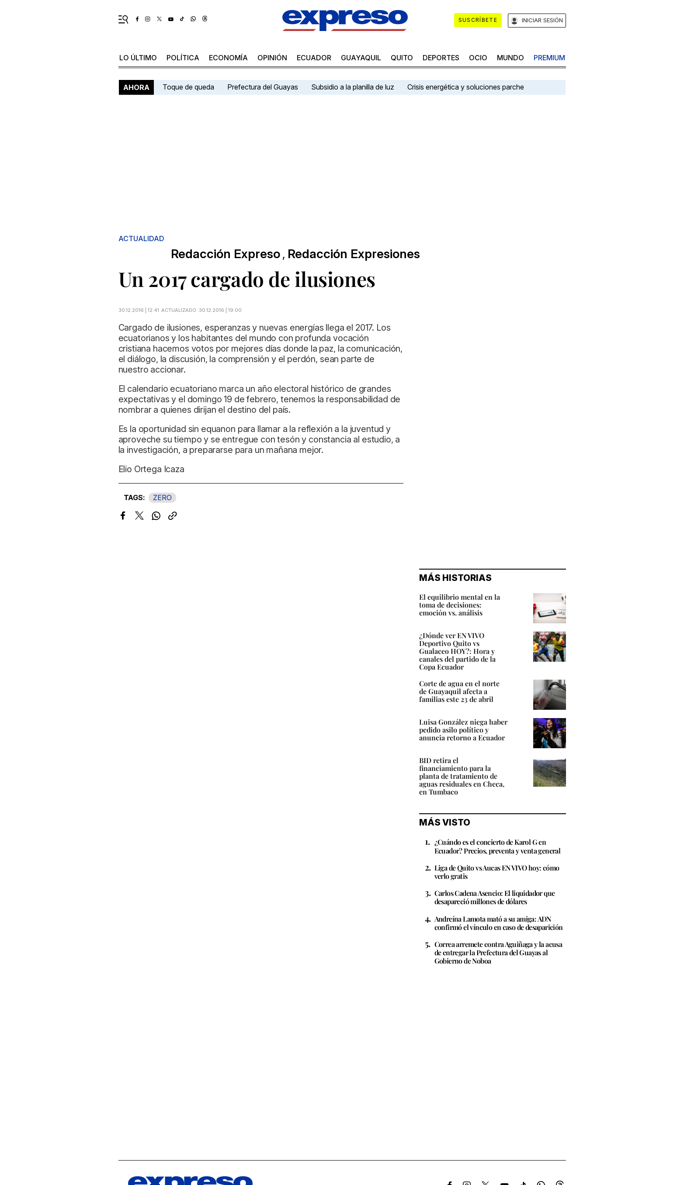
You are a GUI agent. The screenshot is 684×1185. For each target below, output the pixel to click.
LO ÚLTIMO (138, 58)
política (183, 58)
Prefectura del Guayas (262, 87)
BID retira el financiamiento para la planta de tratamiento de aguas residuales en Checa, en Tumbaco (461, 776)
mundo (510, 58)
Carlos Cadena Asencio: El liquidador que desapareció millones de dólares (494, 897)
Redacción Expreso (225, 254)
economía (228, 58)
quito (402, 58)
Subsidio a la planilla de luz (352, 87)
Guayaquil (361, 58)
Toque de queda (188, 87)
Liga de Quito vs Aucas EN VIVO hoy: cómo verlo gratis (496, 872)
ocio (478, 58)
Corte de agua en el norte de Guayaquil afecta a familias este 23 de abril (459, 691)
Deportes (441, 58)
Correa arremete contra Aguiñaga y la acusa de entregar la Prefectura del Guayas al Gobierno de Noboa (498, 952)
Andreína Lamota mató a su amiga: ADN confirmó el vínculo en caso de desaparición (498, 923)
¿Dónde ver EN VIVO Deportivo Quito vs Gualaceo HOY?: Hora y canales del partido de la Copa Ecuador (457, 651)
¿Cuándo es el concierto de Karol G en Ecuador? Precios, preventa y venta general (497, 846)
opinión (272, 58)
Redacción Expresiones (354, 254)
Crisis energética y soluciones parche (465, 87)
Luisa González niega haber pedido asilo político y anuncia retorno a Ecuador (463, 729)
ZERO (162, 497)
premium (549, 58)
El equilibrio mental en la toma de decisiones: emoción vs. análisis (459, 604)
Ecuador (314, 58)
